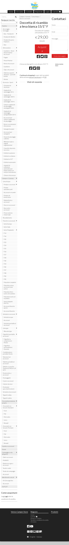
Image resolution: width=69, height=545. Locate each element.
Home (11, 12)
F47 (5, 270)
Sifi (45, 77)
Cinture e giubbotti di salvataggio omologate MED (9, 106)
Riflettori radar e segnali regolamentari (9, 143)
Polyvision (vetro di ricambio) (9, 297)
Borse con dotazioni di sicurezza (10, 125)
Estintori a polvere (9, 153)
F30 (5, 261)
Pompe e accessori (9, 184)
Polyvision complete (10, 282)
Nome (54, 25)
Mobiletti (5, 460)
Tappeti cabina (7, 398)
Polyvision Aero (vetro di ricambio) (9, 292)
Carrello (57, 12)
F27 (5, 254)
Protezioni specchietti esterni (8, 388)
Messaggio (55, 38)
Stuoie (4, 449)
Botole (6, 79)
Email (53, 32)
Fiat (5, 414)
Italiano (39, 537)
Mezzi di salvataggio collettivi (10, 137)
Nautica (4, 26)
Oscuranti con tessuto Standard (8, 407)
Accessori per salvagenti (8, 133)
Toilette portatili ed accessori (8, 362)
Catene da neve (7, 384)
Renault (6, 423)
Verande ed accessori (9, 392)
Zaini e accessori (8, 457)
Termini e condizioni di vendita (40, 520)
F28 (5, 258)
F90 (5, 279)
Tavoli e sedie (7, 468)
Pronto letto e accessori (7, 374)
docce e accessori (35, 77)
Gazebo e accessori (8, 446)
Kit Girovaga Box (8, 480)
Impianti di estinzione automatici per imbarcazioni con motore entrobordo (10, 168)
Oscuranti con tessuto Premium (8, 427)
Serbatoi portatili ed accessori (10, 324)
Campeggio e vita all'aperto (7, 453)
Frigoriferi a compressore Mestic (8, 340)
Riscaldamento (7, 218)
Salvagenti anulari (9, 129)
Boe (5, 45)
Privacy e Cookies (36, 518)
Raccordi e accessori (7, 209)
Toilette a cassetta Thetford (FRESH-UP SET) (9, 368)
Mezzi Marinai (8, 60)
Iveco (5, 420)
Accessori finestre (9, 311)
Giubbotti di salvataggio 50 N (9, 91)
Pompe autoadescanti (8, 188)
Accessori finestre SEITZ (9, 307)
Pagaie (6, 57)
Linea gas (5, 328)
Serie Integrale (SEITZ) (8, 302)
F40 (5, 267)
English (32, 537)
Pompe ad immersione (7, 196)
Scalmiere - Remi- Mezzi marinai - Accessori (9, 52)
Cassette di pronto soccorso (9, 149)
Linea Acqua (35, 16)
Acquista (42, 48)
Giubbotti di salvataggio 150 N (9, 100)
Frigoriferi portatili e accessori (9, 335)
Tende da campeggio (9, 471)
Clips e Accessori (9, 69)
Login (48, 12)
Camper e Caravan (25, 16)
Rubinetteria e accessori (8, 201)
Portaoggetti (7, 378)
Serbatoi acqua (8, 317)
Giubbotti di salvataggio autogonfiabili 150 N (10, 112)
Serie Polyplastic (9, 230)
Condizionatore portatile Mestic (8, 353)
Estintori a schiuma (9, 156)
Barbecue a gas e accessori (8, 464)
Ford (5, 411)
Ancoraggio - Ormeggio (6, 30)
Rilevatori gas (8, 331)
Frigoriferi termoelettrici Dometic (8, 347)
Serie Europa (8, 224)
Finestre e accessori (9, 221)
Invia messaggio (60, 56)
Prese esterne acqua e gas (8, 213)
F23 (5, 242)
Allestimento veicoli (8, 477)
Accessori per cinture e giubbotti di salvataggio (9, 119)
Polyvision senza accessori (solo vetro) (9, 287)
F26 (5, 251)
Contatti (29, 12)
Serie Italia (7, 227)
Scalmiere (7, 66)
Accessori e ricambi (10, 192)
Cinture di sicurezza (10, 175)
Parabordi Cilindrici (9, 37)
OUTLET (5, 486)
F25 (5, 248)
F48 (5, 273)
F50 (5, 276)
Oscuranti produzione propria (8, 402)
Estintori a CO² (8, 159)
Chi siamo (19, 12)
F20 (5, 239)
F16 (5, 236)
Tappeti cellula (7, 395)
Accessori (7, 320)
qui (6, 496)
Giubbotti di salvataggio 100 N (9, 96)
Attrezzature (7, 48)
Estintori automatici (10, 162)
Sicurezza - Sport (8, 82)
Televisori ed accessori (6, 357)
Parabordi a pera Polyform (9, 40)
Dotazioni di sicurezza (7, 86)
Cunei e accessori (8, 381)
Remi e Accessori (9, 63)
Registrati (38, 12)
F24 (5, 245)
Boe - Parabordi (8, 34)
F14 (5, 233)
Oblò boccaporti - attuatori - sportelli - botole (10, 74)
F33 (5, 264)
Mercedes (7, 417)
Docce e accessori (25, 18)
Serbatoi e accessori (9, 314)
